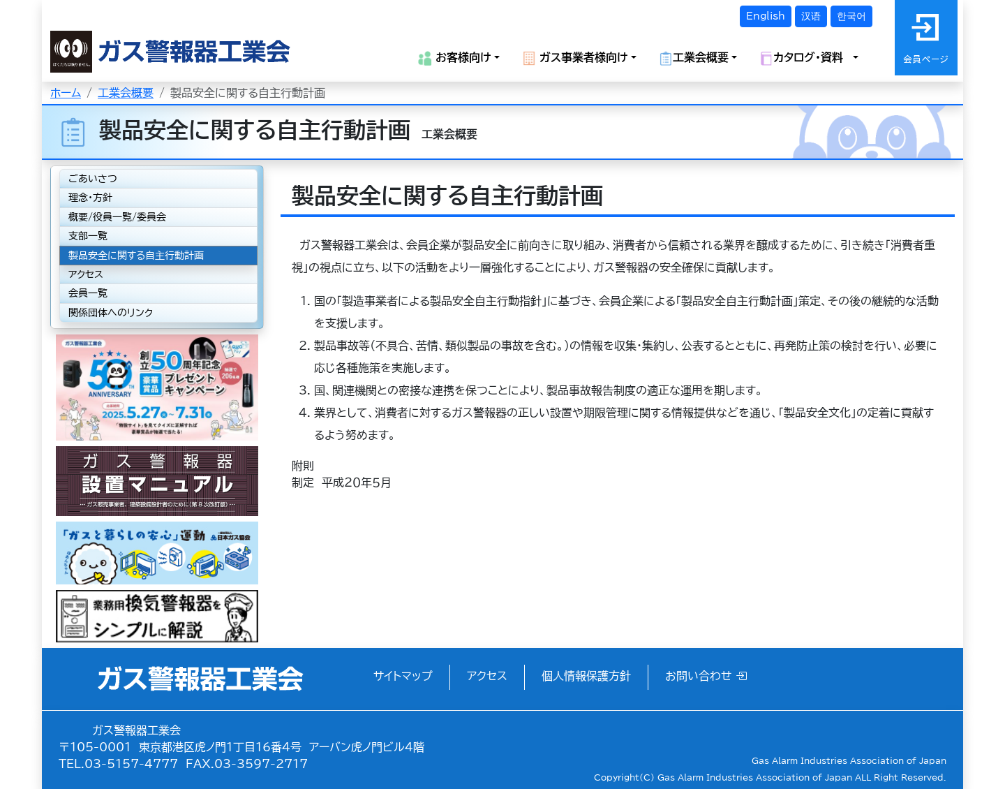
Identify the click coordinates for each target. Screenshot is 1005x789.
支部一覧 (87, 236)
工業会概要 (126, 92)
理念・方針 (90, 197)
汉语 (811, 16)
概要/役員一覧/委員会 (117, 217)
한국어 (851, 16)
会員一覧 (87, 293)
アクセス (85, 274)
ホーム (65, 92)
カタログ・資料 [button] (804, 58)
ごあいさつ (92, 179)
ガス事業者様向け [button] (575, 58)
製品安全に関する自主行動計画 (136, 255)
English (765, 16)
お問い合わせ (706, 675)
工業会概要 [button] (694, 58)
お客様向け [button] (454, 58)
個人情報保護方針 (586, 675)
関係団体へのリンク (110, 313)
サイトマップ (403, 675)
